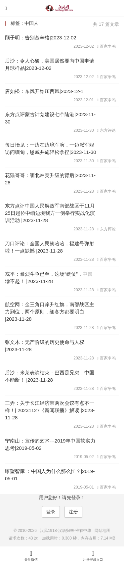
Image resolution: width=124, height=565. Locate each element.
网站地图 (102, 530)
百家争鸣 (106, 46)
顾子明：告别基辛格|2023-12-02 (40, 37)
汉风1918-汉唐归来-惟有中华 (62, 8)
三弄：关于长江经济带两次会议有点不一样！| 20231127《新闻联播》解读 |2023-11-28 (50, 410)
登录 (51, 511)
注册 (73, 511)
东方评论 (106, 130)
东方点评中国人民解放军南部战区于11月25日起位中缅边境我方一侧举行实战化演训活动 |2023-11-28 (50, 213)
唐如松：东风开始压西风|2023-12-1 (44, 91)
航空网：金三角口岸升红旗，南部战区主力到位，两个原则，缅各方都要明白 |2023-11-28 (49, 312)
